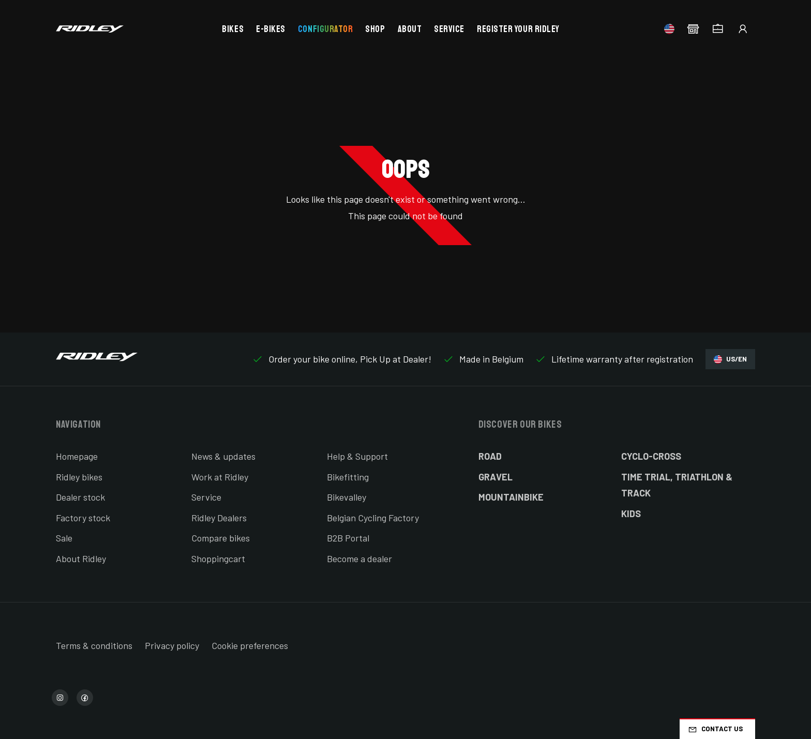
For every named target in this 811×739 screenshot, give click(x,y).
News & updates (223, 456)
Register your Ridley (518, 29)
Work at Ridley (219, 476)
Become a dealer (359, 558)
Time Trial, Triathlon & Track (676, 485)
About (410, 29)
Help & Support (357, 456)
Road (490, 456)
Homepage (77, 456)
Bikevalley (346, 497)
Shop (375, 29)
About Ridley (81, 558)
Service (449, 29)
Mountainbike (511, 497)
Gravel (495, 476)
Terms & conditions (94, 645)
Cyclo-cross (651, 456)
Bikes (233, 29)
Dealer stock (80, 497)
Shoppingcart (218, 558)
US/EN (730, 359)
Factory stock (83, 517)
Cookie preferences (250, 645)
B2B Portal (348, 538)
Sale (64, 538)
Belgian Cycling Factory (373, 517)
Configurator (325, 29)
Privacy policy (172, 645)
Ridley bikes (79, 476)
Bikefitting (348, 476)
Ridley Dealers (219, 517)
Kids (631, 513)
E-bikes (271, 29)
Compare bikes (220, 538)
